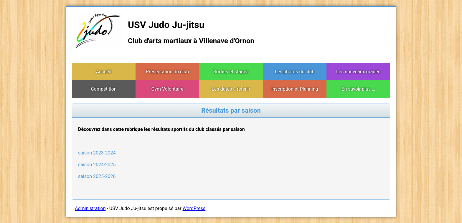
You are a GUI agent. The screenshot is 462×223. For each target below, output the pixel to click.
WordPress (194, 208)
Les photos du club (295, 71)
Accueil (103, 71)
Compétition (103, 89)
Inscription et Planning (294, 89)
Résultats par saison (230, 110)
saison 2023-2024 (97, 153)
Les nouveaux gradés (358, 71)
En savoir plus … (358, 89)
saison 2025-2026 (97, 176)
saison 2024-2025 (97, 164)
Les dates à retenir (231, 89)
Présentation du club (167, 71)
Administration (90, 208)
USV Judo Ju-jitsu (166, 24)
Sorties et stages (231, 71)
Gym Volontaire (167, 89)
